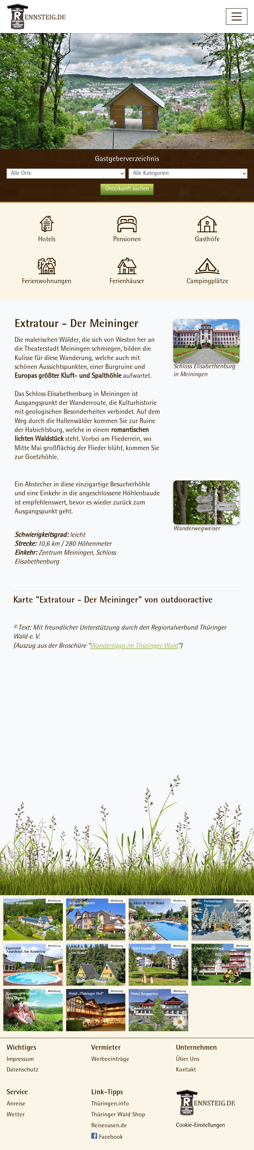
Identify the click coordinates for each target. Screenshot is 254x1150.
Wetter (15, 1115)
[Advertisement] (127, 715)
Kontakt (186, 1070)
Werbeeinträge (110, 1060)
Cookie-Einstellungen (200, 1126)
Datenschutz (22, 1070)
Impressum (20, 1060)
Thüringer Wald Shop (118, 1115)
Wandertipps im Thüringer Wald (134, 646)
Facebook (111, 1138)
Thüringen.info (110, 1104)
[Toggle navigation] (236, 16)
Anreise (16, 1104)
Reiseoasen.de (109, 1126)
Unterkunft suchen (127, 189)
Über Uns (187, 1060)
